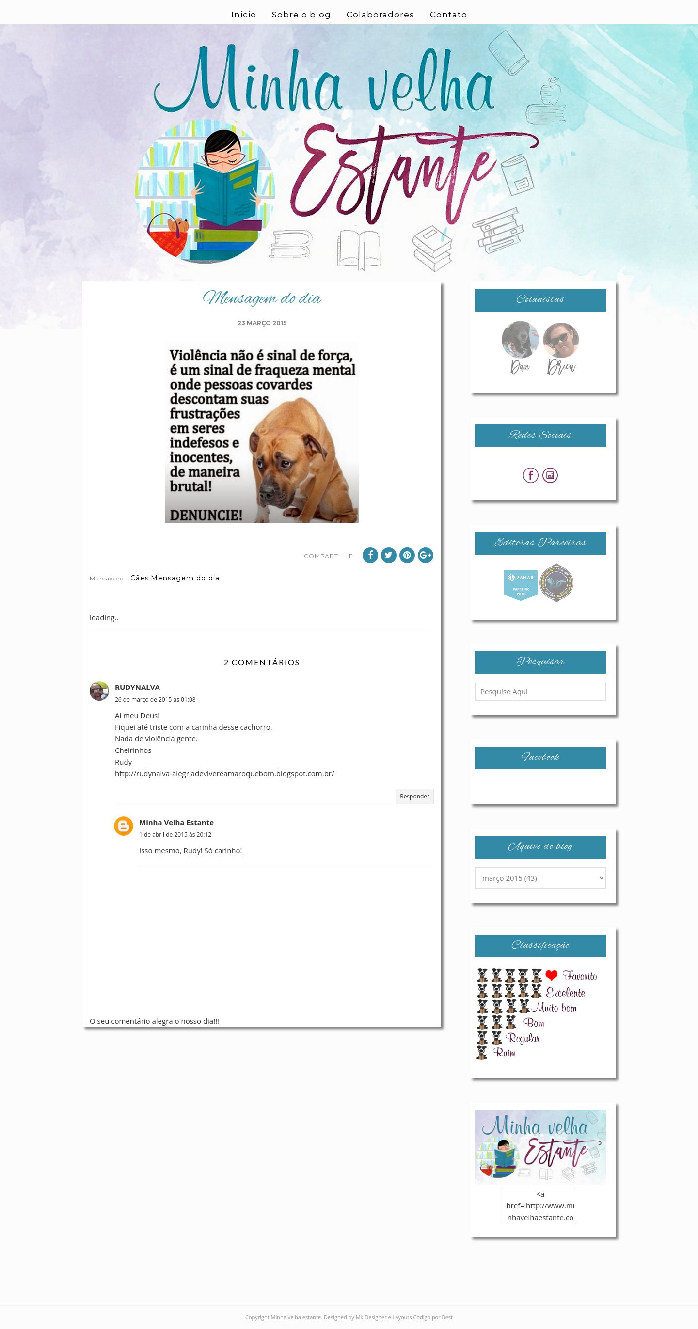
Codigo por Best (433, 1317)
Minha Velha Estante (176, 822)
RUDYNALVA (137, 687)
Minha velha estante (296, 1317)
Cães (139, 578)
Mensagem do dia (185, 578)
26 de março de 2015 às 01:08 (155, 699)
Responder (414, 796)
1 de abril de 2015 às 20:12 (175, 834)
